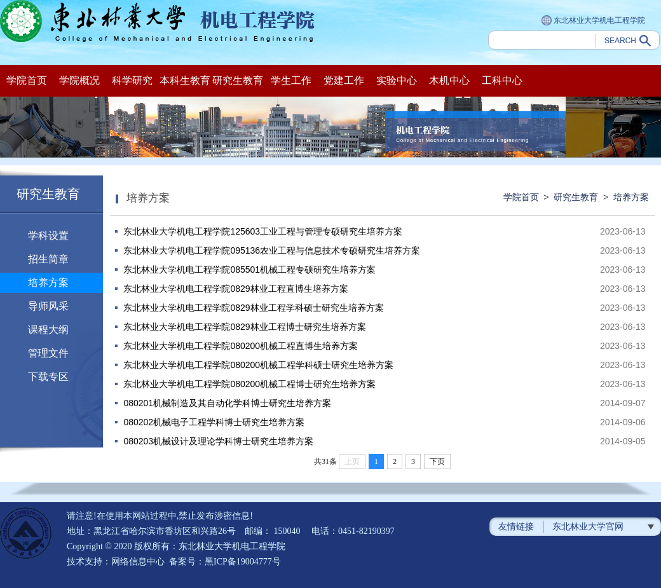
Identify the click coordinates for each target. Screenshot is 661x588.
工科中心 (502, 80)
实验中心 (396, 80)
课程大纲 (48, 329)
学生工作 (291, 80)
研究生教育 (237, 80)
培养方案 (48, 282)
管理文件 (48, 353)
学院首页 (26, 80)
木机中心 (449, 80)
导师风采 (48, 306)
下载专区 (48, 376)
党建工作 (344, 80)
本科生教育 (185, 80)
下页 (437, 461)
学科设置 (48, 235)
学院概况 (79, 80)
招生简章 (48, 259)
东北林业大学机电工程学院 (593, 21)
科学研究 (132, 80)
